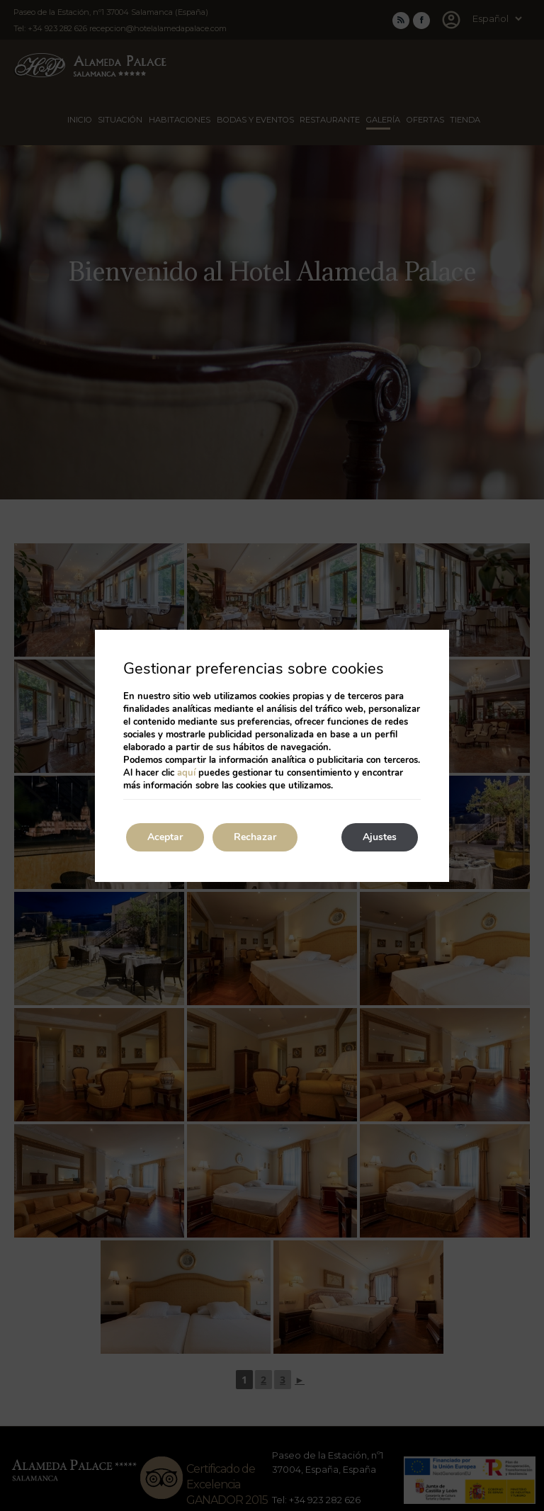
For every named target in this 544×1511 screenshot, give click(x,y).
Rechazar (255, 837)
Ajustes (380, 837)
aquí (186, 772)
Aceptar (165, 837)
